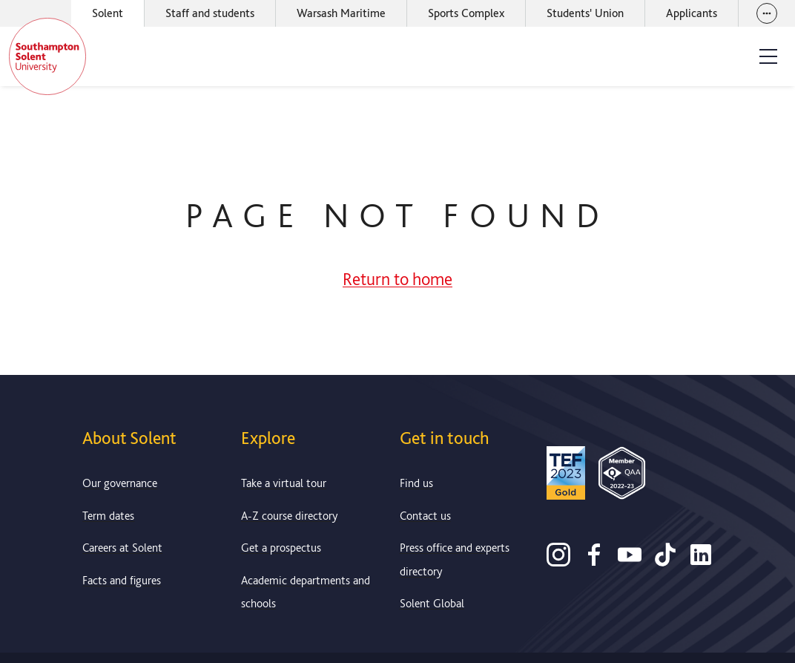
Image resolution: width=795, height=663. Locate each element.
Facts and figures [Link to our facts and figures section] (121, 580)
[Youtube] (629, 561)
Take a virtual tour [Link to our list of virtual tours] (283, 483)
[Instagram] (558, 561)
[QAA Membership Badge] (622, 476)
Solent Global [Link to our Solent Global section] (432, 603)
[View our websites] (767, 13)
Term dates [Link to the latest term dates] (108, 516)
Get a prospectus (281, 547)
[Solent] (47, 56)
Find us (416, 483)
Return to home (397, 279)
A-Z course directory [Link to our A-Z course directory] (289, 516)
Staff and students (209, 13)
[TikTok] (665, 561)
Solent (107, 13)
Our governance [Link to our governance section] (119, 483)
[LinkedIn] (701, 561)
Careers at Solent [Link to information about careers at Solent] (122, 547)
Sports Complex (466, 13)
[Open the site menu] (768, 56)
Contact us (425, 516)
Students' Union (585, 13)
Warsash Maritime (341, 13)
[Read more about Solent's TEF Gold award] (566, 476)
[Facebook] (594, 561)
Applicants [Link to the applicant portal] (691, 13)
